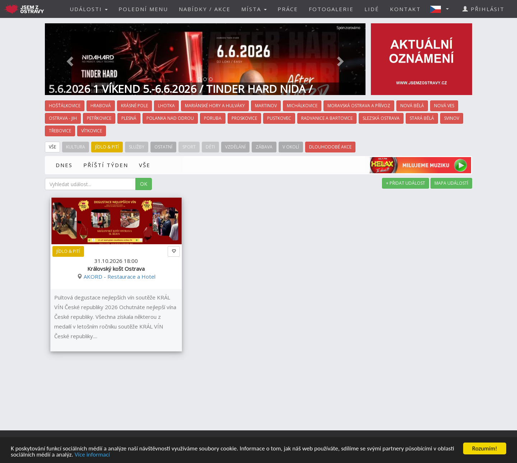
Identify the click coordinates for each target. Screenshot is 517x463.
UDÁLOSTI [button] (89, 9)
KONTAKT (405, 9)
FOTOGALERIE (331, 9)
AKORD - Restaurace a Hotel (119, 276)
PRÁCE (288, 9)
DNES (64, 165)
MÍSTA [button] (254, 9)
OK (143, 183)
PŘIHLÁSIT (483, 9)
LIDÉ (371, 9)
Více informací (92, 455)
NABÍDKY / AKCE (204, 9)
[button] (441, 9)
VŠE (144, 165)
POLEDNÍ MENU (143, 9)
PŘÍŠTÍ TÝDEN (105, 165)
